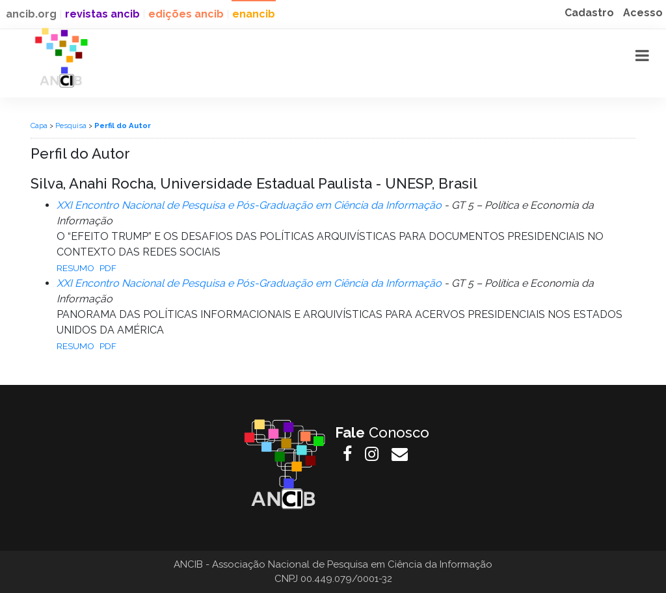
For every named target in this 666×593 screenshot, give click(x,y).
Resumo (75, 268)
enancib (253, 14)
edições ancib (186, 14)
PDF (108, 268)
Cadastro (589, 13)
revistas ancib (102, 14)
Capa (39, 125)
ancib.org (31, 14)
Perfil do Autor (122, 125)
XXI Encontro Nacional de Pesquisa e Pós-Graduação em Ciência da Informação (249, 205)
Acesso (643, 13)
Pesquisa (71, 125)
